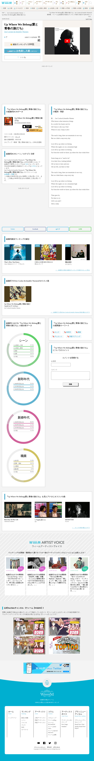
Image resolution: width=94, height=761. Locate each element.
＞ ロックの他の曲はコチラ (81, 527)
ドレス (23, 725)
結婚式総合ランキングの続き (18, 239)
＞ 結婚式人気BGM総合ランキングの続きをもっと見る (73, 270)
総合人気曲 (24, 718)
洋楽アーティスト (40, 722)
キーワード (24, 729)
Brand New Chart (79, 724)
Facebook (35, 229)
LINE (80, 229)
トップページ (12, 718)
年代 (22, 727)
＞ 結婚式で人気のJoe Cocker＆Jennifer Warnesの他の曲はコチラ (70, 312)
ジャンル (24, 722)
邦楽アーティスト (40, 720)
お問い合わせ (56, 747)
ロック (17, 137)
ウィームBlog (52, 720)
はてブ (58, 229)
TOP (3, 13)
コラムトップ (52, 718)
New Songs (65, 724)
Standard (64, 726)
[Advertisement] (47, 84)
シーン (23, 720)
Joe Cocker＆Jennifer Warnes (15, 13)
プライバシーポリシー (39, 747)
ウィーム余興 (52, 735)
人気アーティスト (40, 718)
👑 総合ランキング (22, 44)
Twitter (13, 229)
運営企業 (49, 747)
